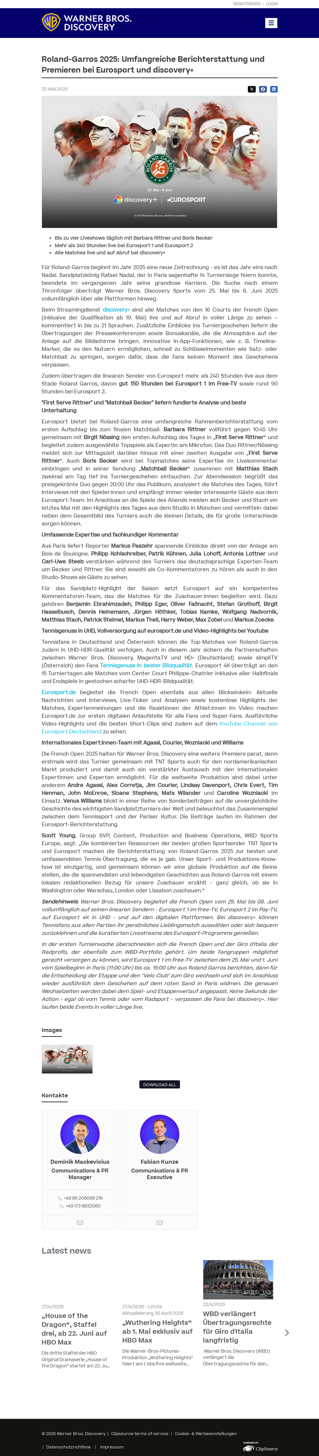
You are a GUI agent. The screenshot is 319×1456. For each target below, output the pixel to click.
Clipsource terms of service (140, 1434)
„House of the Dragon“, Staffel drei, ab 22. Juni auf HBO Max (74, 1329)
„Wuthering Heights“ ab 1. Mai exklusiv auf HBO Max (157, 1331)
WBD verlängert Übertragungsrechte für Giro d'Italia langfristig (237, 1327)
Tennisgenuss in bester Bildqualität (146, 665)
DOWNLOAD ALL (159, 1085)
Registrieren (246, 4)
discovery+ (116, 310)
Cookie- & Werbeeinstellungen (206, 1434)
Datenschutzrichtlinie (68, 1447)
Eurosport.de (59, 692)
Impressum (112, 1447)
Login (272, 4)
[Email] (80, 1223)
